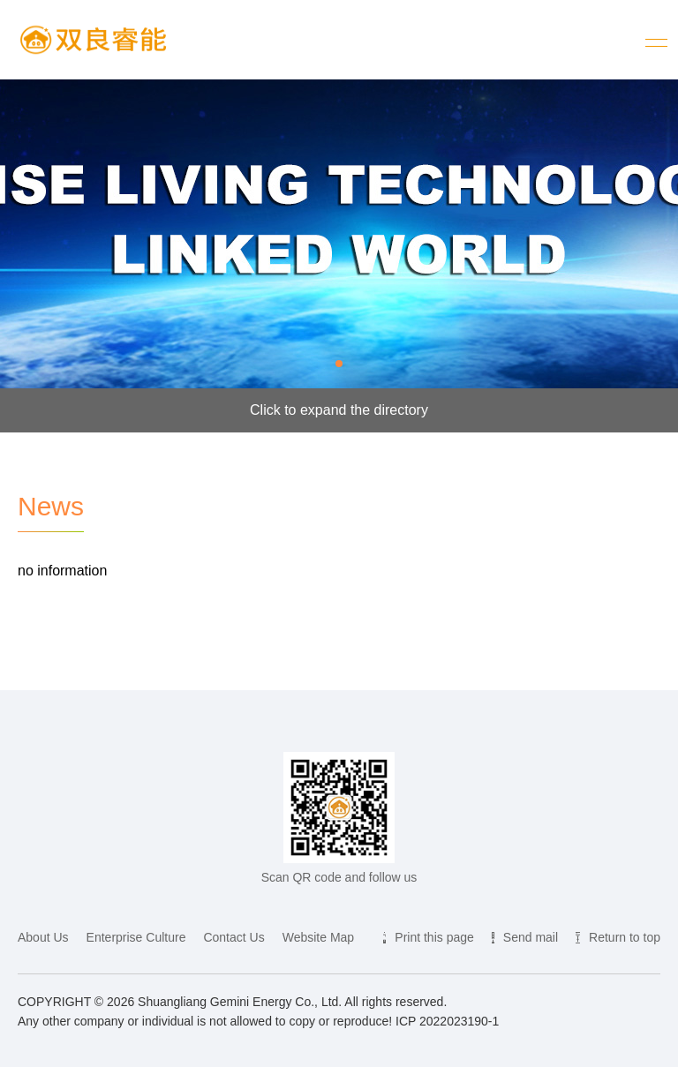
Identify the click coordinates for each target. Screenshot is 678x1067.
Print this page (434, 937)
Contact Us (233, 937)
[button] (339, 363)
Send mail (530, 937)
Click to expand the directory (339, 409)
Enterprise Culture (136, 937)
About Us (43, 937)
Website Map (318, 937)
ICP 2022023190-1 (447, 1021)
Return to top (624, 937)
